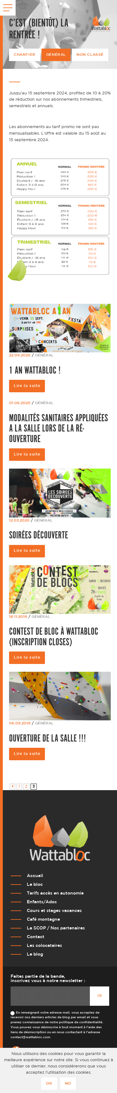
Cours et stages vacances (54, 911)
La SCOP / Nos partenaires (56, 928)
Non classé (90, 54)
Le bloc (35, 884)
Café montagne (43, 919)
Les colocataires (44, 945)
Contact (35, 937)
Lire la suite (27, 386)
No (68, 1083)
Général (56, 54)
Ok (49, 1083)
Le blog (35, 954)
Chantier (25, 54)
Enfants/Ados (42, 902)
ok (99, 995)
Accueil (35, 876)
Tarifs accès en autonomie (55, 893)
